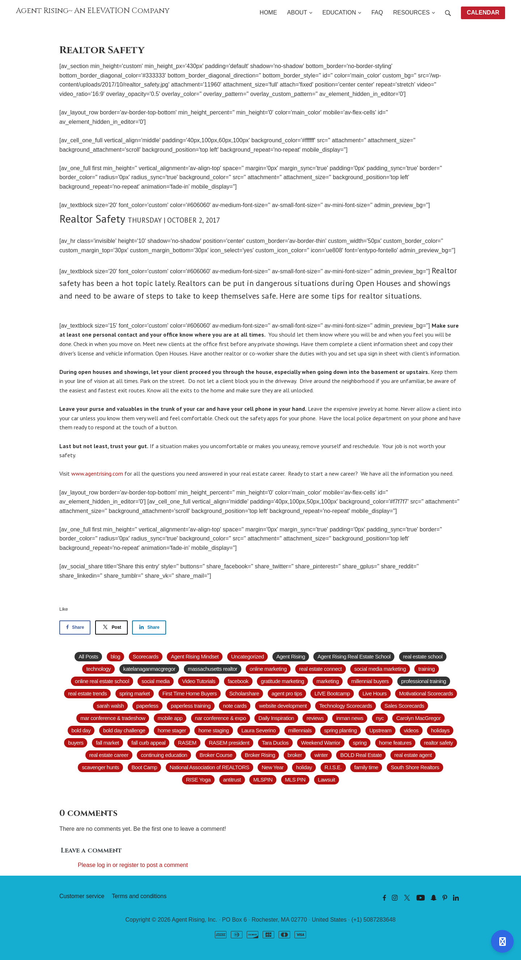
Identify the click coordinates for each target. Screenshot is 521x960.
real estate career (108, 755)
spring (360, 743)
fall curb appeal (148, 743)
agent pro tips (287, 693)
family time (366, 767)
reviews (315, 718)
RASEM (187, 743)
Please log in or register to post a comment (133, 865)
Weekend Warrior (320, 743)
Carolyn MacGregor (418, 718)
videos (411, 730)
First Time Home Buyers (189, 693)
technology (98, 669)
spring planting (340, 730)
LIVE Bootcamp (332, 693)
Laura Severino (258, 730)
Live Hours (375, 693)
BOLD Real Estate (361, 755)
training (426, 669)
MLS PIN (295, 779)
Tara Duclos (275, 743)
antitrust (232, 779)
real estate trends (87, 693)
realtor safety (438, 743)
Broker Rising (260, 755)
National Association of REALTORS (209, 767)
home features (395, 743)
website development (283, 706)
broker (295, 755)
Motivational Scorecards (426, 693)
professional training (423, 681)
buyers (75, 743)
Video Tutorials (198, 681)
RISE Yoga (198, 779)
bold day (81, 730)
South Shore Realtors (415, 767)
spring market (134, 693)
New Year (272, 767)
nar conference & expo (220, 718)
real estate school (422, 656)
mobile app (170, 718)
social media (155, 681)
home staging (213, 730)
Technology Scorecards (345, 706)
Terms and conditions (139, 896)
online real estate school (102, 681)
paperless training (191, 706)
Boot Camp (144, 767)
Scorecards (145, 656)
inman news (349, 718)
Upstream (380, 730)
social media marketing (380, 669)
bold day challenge (124, 730)
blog (115, 656)
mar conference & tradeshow (112, 718)
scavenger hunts (100, 767)
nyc (380, 718)
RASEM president (229, 743)
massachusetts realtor (212, 669)
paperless (147, 706)
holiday (304, 767)
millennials (300, 730)
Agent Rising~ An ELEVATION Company (93, 11)
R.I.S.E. (333, 767)
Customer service (81, 896)
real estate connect (320, 669)
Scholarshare (244, 693)
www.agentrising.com (97, 473)
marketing (328, 681)
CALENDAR (483, 12)
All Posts (88, 656)
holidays (440, 730)
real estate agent (413, 755)
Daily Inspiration (276, 718)
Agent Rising (290, 656)
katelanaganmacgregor (149, 669)
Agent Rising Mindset (195, 656)
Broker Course (216, 755)
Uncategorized (247, 656)
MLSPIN (262, 779)
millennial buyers (370, 681)
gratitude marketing (282, 681)
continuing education (164, 755)
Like (63, 609)
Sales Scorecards (404, 706)
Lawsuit (326, 779)
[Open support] (502, 941)
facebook (238, 681)
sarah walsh (110, 706)
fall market (107, 743)
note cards (234, 706)
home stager (172, 730)
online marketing (268, 669)
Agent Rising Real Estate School (353, 656)
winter (321, 755)
